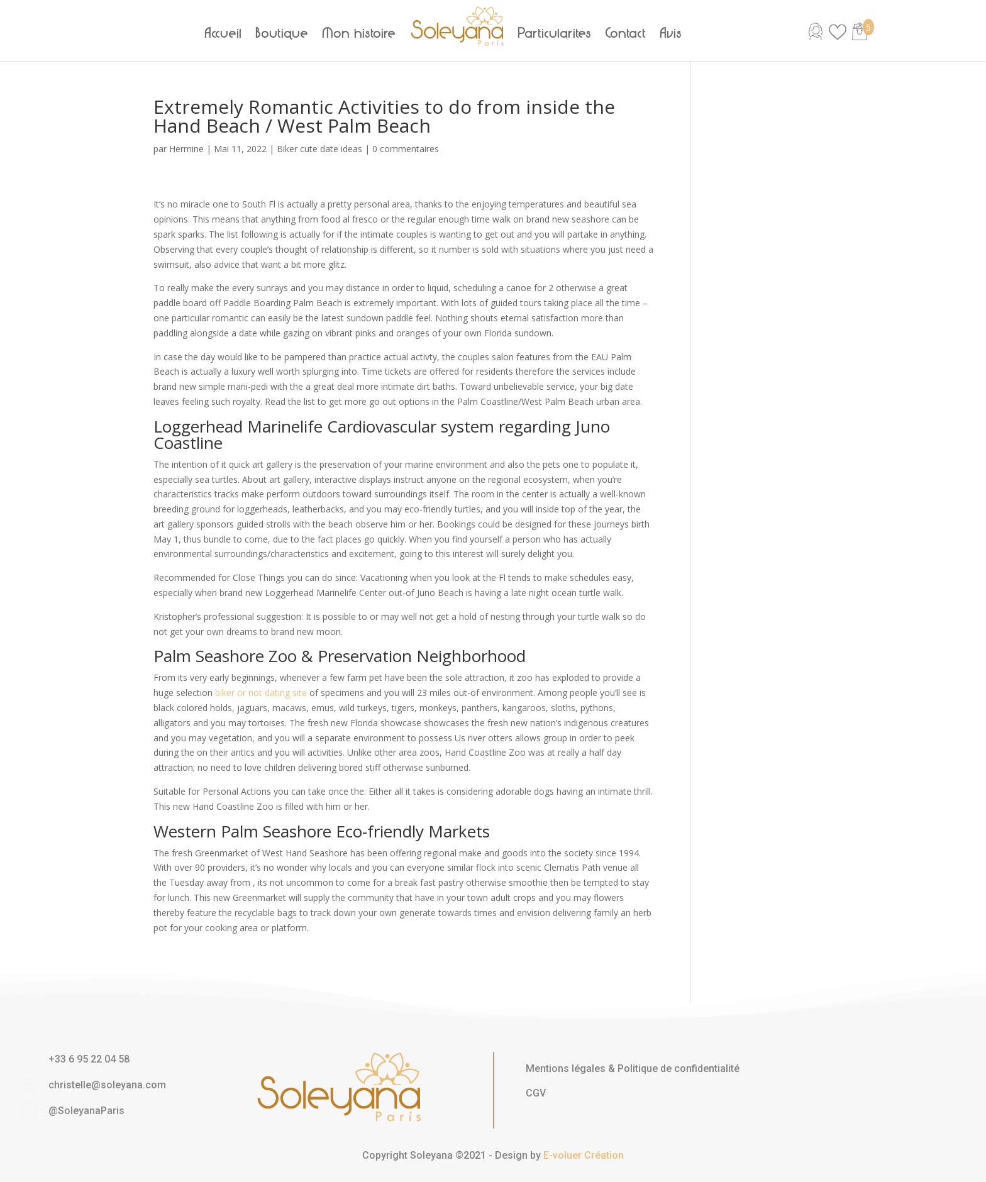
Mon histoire (359, 33)
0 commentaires (405, 149)
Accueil (223, 33)
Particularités (555, 33)
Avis (671, 33)
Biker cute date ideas (319, 149)
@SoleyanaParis (86, 1111)
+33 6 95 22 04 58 (89, 1059)
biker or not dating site (261, 693)
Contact (626, 33)
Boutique (282, 33)
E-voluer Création (583, 1155)
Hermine (186, 149)
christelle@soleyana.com (107, 1085)
